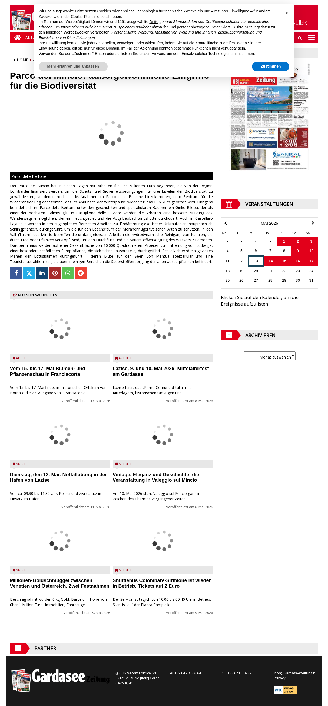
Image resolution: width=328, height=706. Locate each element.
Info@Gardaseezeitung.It (294, 673)
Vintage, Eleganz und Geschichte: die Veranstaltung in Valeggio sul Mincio (156, 477)
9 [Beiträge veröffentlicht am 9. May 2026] (298, 251)
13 (256, 261)
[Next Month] (313, 222)
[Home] (16, 37)
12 (241, 261)
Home (22, 60)
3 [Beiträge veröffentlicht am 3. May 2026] (311, 241)
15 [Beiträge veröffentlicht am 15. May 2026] (284, 261)
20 (256, 271)
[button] (287, 13)
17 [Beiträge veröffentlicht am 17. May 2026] (311, 261)
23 (298, 271)
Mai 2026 (269, 223)
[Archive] (270, 355)
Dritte (153, 21)
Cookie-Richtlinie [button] (85, 16)
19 (241, 271)
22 (284, 271)
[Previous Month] (225, 223)
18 (228, 271)
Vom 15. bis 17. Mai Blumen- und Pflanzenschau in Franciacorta (47, 371)
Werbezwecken (76, 32)
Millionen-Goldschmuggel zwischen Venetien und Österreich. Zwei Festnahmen (60, 583)
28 (270, 280)
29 (284, 280)
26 (241, 280)
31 (311, 280)
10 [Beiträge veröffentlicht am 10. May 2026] (311, 251)
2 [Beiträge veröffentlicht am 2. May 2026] (298, 241)
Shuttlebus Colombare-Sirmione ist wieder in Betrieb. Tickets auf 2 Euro (162, 583)
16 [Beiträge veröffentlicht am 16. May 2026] (298, 261)
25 (228, 280)
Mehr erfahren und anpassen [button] (73, 66)
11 (228, 261)
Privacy (280, 677)
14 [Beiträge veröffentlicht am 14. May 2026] (271, 261)
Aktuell (22, 358)
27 (256, 280)
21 (270, 271)
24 (311, 271)
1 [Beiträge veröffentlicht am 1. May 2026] (284, 241)
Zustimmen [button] (271, 66)
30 (298, 280)
